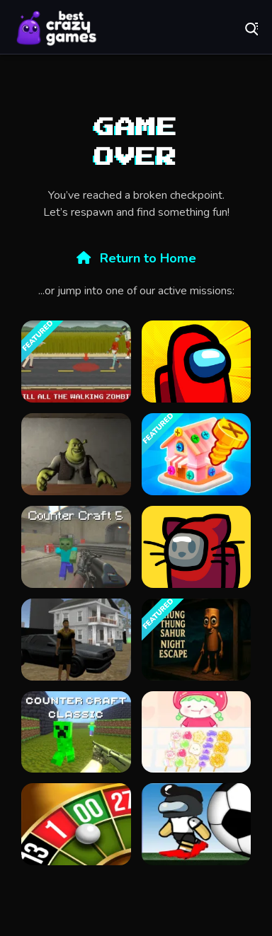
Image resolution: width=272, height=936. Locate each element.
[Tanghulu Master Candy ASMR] (196, 732)
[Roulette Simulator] (76, 824)
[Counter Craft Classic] (76, 732)
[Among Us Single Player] (196, 361)
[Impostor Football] (196, 824)
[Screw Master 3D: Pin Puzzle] (196, 454)
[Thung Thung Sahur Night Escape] (196, 640)
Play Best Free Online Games (56, 28)
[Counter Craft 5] (76, 547)
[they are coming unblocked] (76, 361)
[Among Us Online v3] (196, 547)
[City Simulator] (76, 640)
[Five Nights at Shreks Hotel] (76, 454)
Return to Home (136, 258)
